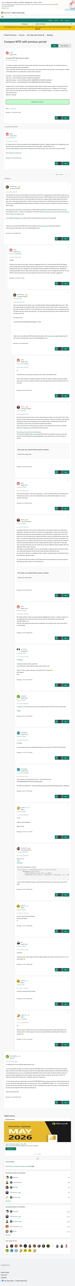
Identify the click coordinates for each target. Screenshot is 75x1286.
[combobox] (53, 23)
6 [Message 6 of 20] (21, 390)
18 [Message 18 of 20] (21, 791)
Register (50, 20)
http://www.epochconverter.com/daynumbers (29, 432)
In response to (10, 137)
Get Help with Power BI (35, 35)
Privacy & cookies (5, 1272)
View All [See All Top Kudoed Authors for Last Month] (8, 1235)
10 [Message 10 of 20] (10, 158)
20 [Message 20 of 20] (21, 679)
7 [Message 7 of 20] (21, 466)
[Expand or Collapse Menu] (2, 17)
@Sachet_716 (20, 858)
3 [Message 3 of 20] (10, 233)
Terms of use (4, 1274)
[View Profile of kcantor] (23, 406)
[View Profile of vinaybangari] (24, 732)
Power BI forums (10, 35)
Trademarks (3, 1277)
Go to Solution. (40, 102)
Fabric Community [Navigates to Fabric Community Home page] (18, 13)
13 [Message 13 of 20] (21, 1039)
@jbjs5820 (19, 863)
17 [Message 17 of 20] (21, 752)
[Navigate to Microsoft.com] (5, 13)
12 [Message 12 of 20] (21, 998)
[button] (54, 45)
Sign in (56, 20)
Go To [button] (67, 20)
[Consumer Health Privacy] (21, 1280)
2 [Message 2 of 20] (10, 1097)
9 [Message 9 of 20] (21, 590)
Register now (5, 8)
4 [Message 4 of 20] (14, 278)
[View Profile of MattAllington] (13, 186)
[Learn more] (10, 1148)
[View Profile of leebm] (11, 52)
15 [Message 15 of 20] (21, 831)
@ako (18, 861)
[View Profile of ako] (22, 942)
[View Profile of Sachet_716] (23, 807)
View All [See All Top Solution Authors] (8, 1201)
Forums (21, 35)
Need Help (13, 108)
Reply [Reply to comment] (65, 163)
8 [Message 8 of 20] (21, 503)
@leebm (20, 659)
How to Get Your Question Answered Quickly (17, 1166)
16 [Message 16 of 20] (21, 889)
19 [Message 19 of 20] (21, 716)
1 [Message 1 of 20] (10, 112)
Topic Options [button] (64, 46)
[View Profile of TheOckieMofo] (13, 1056)
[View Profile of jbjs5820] (23, 906)
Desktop (50, 35)
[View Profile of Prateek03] (23, 696)
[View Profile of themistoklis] (24, 848)
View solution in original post (13, 153)
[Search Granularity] (27, 23)
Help (62, 20)
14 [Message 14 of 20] (21, 925)
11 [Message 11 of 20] (21, 964)
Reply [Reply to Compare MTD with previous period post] (65, 118)
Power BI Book (44, 226)
